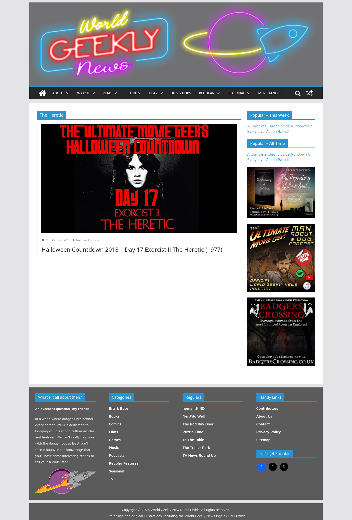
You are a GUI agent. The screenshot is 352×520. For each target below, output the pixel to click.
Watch (83, 93)
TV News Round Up (199, 455)
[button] (66, 93)
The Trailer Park (196, 448)
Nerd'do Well (194, 416)
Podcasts (117, 455)
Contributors (267, 408)
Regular (206, 93)
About (58, 93)
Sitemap (263, 440)
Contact (263, 424)
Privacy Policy (268, 432)
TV (111, 479)
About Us (264, 416)
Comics (115, 424)
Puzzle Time (193, 432)
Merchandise (270, 93)
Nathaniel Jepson (87, 240)
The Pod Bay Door (198, 424)
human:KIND (194, 408)
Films (113, 432)
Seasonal (236, 93)
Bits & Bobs (181, 93)
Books (114, 416)
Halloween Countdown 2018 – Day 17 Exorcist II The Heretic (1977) (132, 249)
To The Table (193, 440)
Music (114, 448)
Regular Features (123, 463)
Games (115, 440)
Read (107, 93)
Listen (130, 93)
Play (153, 93)
